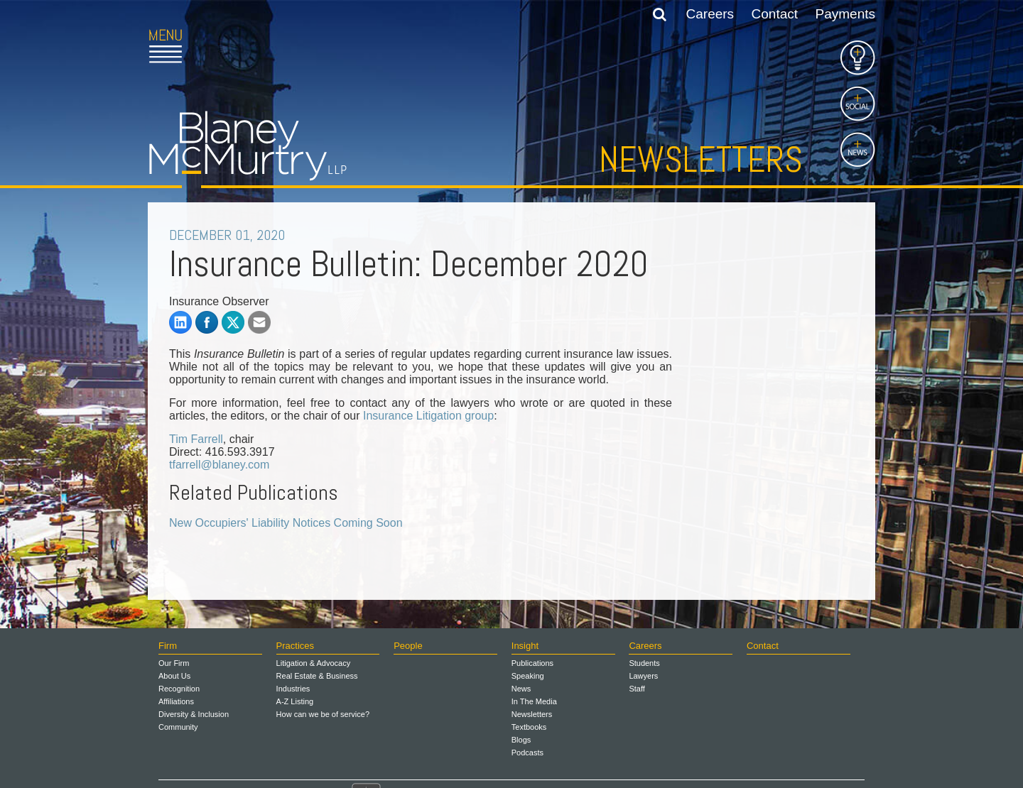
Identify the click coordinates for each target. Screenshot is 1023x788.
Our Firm (173, 663)
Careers (710, 13)
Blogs (521, 739)
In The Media (534, 701)
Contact (775, 13)
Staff (636, 688)
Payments (845, 13)
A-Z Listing (295, 701)
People (408, 645)
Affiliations (176, 701)
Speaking (528, 676)
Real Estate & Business (317, 676)
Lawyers (643, 676)
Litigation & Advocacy (313, 663)
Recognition (179, 688)
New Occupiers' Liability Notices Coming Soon (286, 523)
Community (178, 727)
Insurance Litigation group (428, 416)
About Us (174, 676)
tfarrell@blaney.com (219, 465)
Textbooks (529, 727)
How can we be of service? (322, 714)
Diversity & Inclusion (193, 714)
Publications (532, 663)
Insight (525, 645)
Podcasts (527, 752)
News (521, 688)
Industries (293, 688)
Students (644, 663)
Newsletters (701, 159)
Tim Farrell (196, 439)
